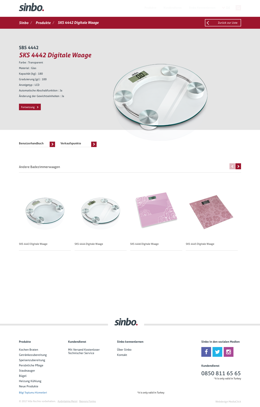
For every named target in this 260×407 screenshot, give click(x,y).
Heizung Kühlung (30, 381)
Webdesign (221, 401)
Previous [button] (232, 166)
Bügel (23, 376)
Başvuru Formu (87, 401)
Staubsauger (27, 370)
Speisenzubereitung (32, 360)
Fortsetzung (30, 107)
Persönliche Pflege (31, 365)
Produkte (150, 7)
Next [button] (238, 166)
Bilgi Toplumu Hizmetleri (33, 392)
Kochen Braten (28, 349)
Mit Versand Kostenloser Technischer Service (84, 351)
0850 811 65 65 (221, 373)
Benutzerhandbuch (37, 144)
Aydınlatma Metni (67, 401)
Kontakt (122, 355)
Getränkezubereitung (33, 355)
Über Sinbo (124, 349)
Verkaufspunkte (78, 144)
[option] (47, 218)
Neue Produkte (28, 386)
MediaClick (235, 401)
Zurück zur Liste (227, 22)
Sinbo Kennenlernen (202, 7)
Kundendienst (173, 7)
